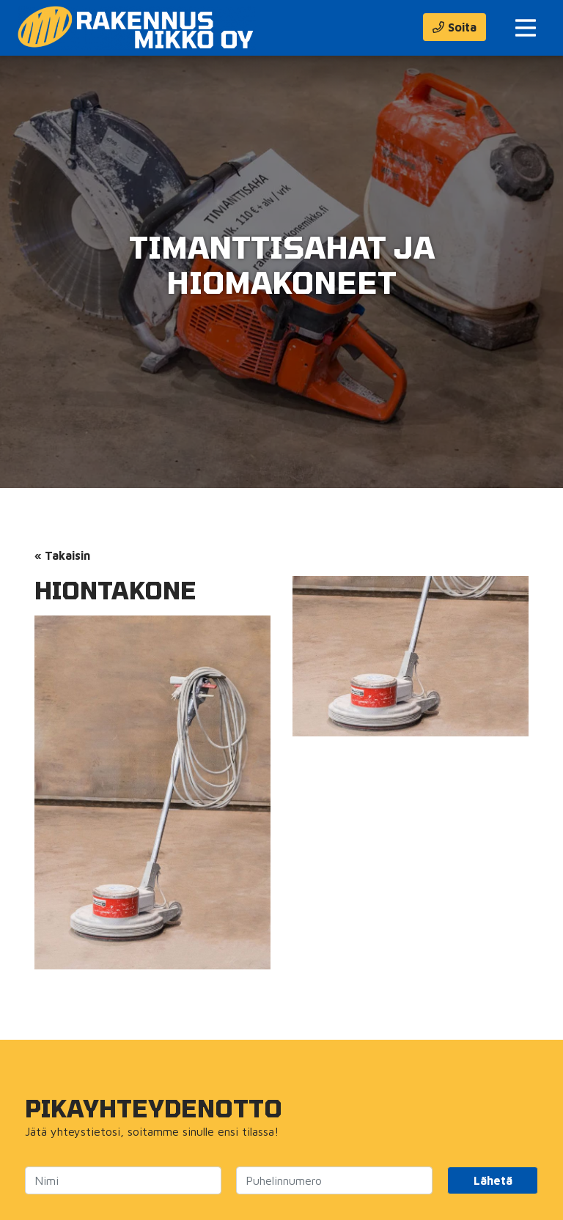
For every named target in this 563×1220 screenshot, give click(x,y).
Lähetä (493, 1180)
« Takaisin (62, 555)
